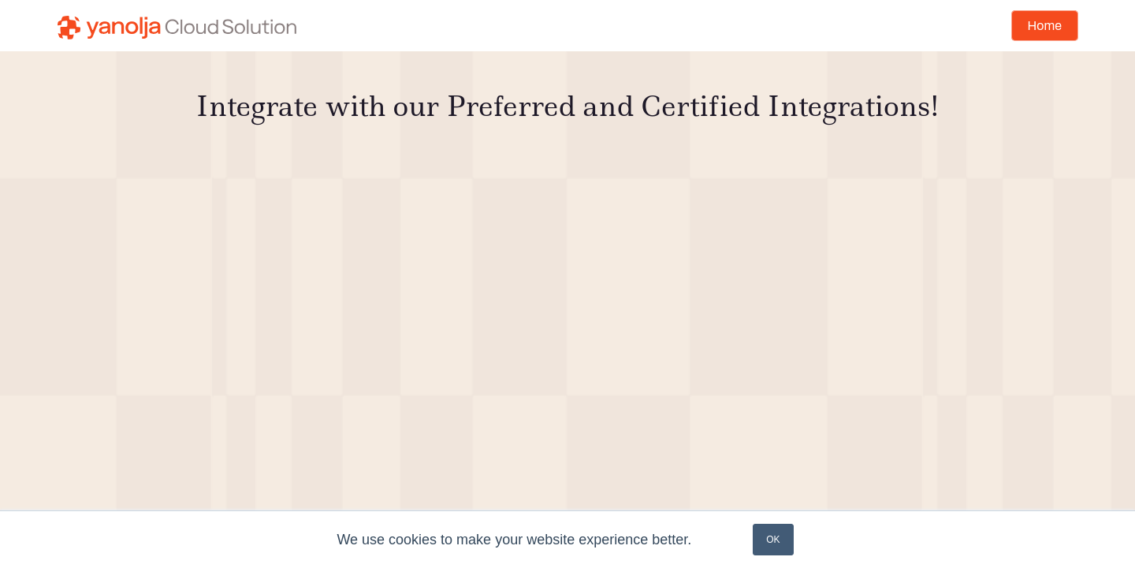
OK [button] (773, 539)
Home (1045, 25)
